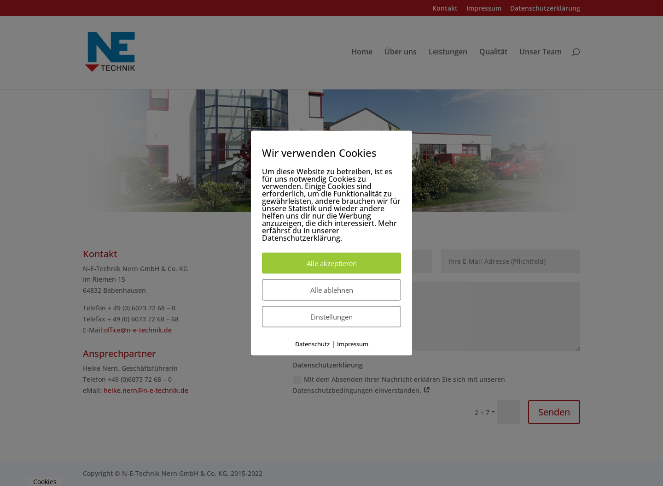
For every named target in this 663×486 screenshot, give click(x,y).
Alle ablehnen (331, 290)
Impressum (352, 344)
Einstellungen (331, 316)
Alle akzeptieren (332, 263)
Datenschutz (312, 344)
